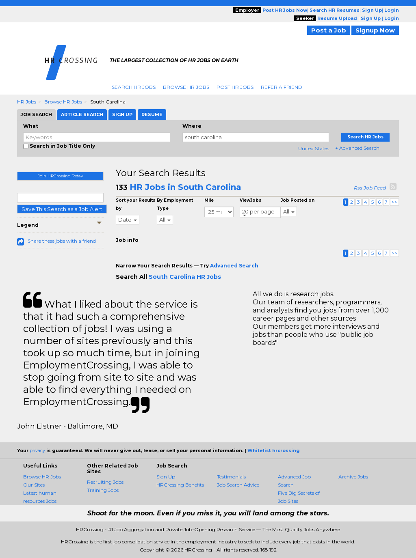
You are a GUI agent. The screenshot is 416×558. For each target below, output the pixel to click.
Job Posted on (297, 200)
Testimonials (231, 477)
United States (313, 148)
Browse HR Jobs (186, 87)
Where (192, 126)
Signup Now (375, 30)
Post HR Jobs (235, 87)
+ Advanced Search (357, 148)
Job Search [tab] (36, 114)
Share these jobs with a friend (62, 241)
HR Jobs (26, 102)
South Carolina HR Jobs (185, 276)
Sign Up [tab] (122, 114)
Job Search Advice (238, 485)
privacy (37, 450)
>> (394, 202)
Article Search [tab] (82, 114)
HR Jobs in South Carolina (185, 187)
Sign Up (165, 477)
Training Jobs (103, 490)
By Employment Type (175, 204)
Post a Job (328, 30)
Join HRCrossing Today (60, 176)
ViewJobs (250, 200)
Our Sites (34, 485)
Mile (209, 200)
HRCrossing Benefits (180, 485)
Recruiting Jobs (105, 482)
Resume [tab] (151, 114)
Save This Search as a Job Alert (62, 209)
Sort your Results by (135, 204)
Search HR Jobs (134, 87)
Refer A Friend (281, 87)
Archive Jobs (353, 477)
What (30, 126)
